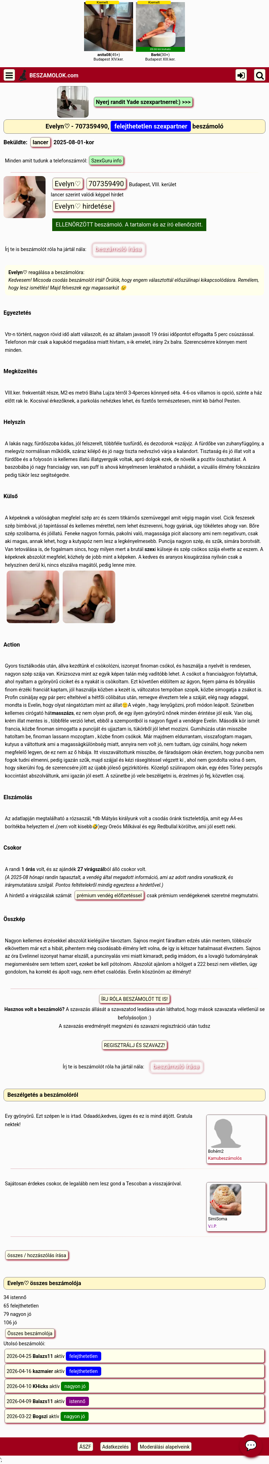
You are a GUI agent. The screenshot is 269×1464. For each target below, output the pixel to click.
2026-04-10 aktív (48, 1386)
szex (150, 549)
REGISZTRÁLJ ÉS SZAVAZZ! (134, 1045)
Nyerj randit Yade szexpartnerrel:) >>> (143, 102)
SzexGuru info (106, 160)
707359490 (106, 184)
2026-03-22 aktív (48, 1416)
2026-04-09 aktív (48, 1401)
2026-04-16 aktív (54, 1371)
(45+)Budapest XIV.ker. (108, 31)
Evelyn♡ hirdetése (83, 206)
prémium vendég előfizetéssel (109, 895)
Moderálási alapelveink (164, 1447)
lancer (40, 142)
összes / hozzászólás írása (36, 1255)
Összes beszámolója (30, 1333)
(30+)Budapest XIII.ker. (160, 31)
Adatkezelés (115, 1447)
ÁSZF (85, 1447)
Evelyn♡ (68, 184)
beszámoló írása (118, 248)
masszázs (63, 713)
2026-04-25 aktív (54, 1356)
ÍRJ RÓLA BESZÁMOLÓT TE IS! (134, 999)
